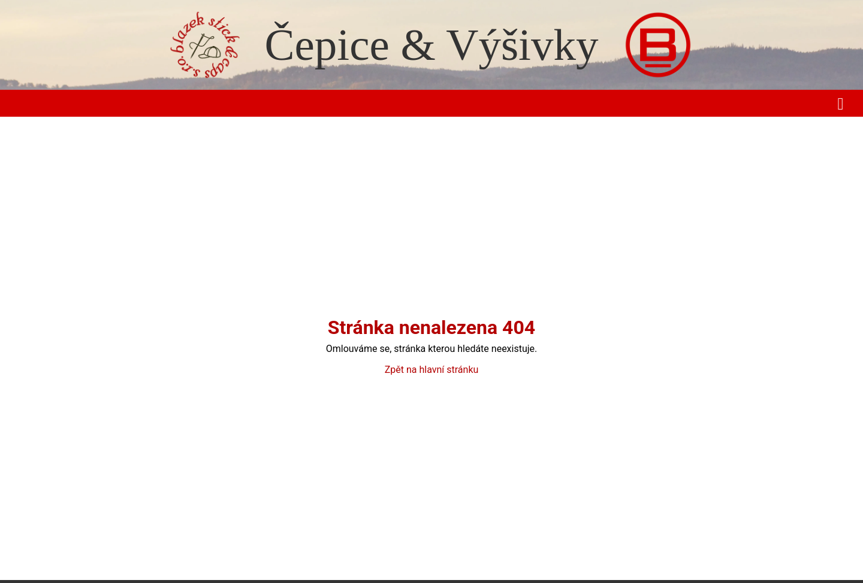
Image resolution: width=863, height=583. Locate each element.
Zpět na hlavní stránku (432, 369)
